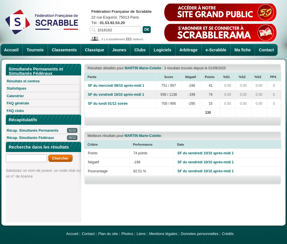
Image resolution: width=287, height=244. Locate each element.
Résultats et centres (23, 81)
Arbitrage (188, 50)
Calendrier (15, 96)
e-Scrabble (216, 50)
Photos (127, 234)
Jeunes (119, 50)
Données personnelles (199, 234)
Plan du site (108, 234)
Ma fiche (243, 50)
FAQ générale (18, 103)
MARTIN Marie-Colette (143, 68)
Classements (64, 50)
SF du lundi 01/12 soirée (108, 104)
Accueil (11, 50)
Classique (94, 50)
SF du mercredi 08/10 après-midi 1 (116, 86)
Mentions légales (163, 234)
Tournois (35, 50)
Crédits (228, 234)
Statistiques (16, 88)
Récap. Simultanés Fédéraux (42, 138)
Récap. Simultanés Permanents (42, 130)
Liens (141, 234)
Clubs (140, 50)
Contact (266, 50)
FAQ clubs (15, 111)
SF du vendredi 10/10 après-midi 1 (116, 95)
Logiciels (162, 50)
